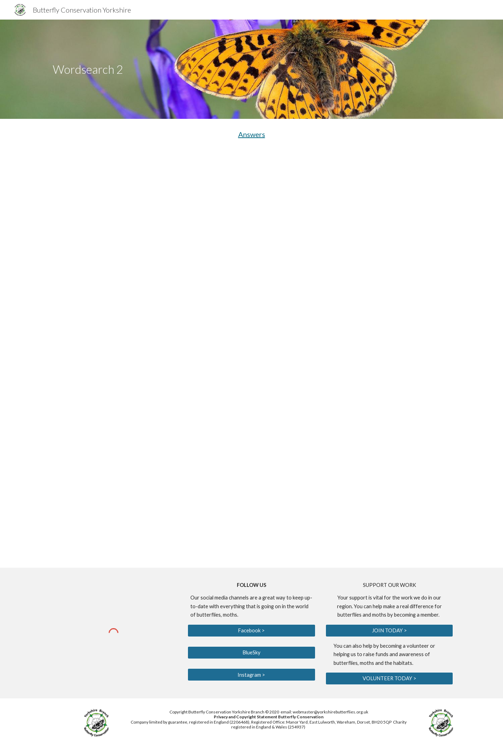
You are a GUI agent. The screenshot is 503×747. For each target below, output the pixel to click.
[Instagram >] (251, 675)
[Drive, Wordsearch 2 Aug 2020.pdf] (251, 358)
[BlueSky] (251, 653)
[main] (182, 69)
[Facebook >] (251, 630)
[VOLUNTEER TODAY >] (389, 678)
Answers (251, 134)
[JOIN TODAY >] (389, 630)
